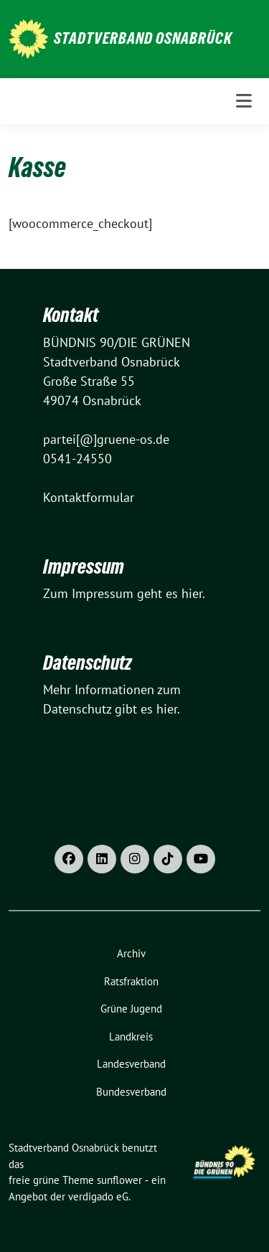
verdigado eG (98, 1196)
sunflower (119, 1180)
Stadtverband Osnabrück (143, 38)
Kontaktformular (88, 497)
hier (191, 593)
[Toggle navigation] (243, 101)
